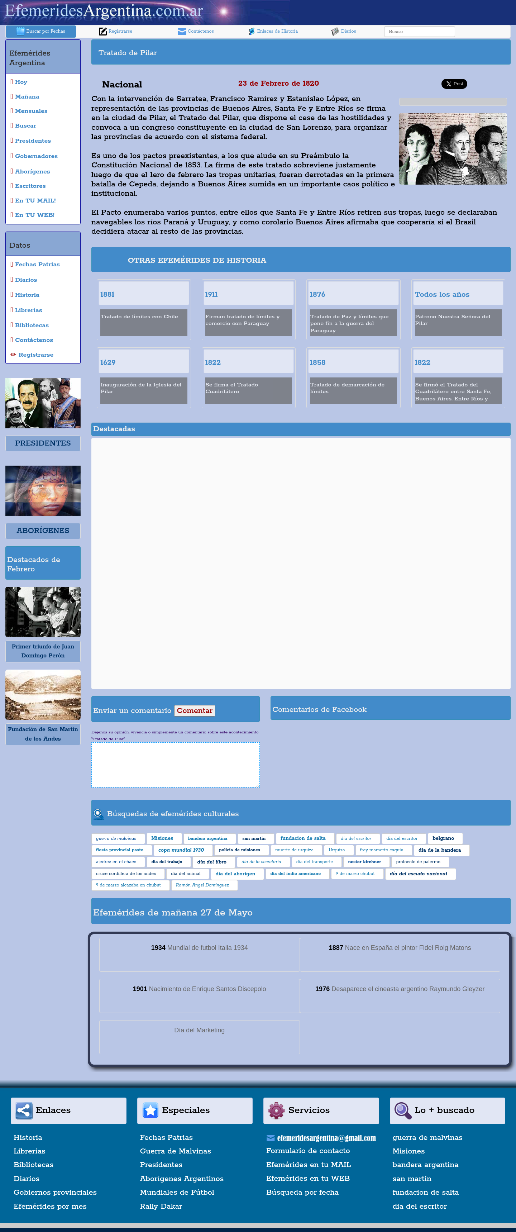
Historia (28, 1138)
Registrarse (115, 31)
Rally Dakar (161, 1207)
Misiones (409, 1151)
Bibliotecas (33, 1165)
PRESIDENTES (43, 443)
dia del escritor (420, 1207)
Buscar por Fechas (40, 31)
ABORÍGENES (42, 531)
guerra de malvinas (428, 1138)
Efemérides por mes (50, 1207)
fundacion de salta (426, 1193)
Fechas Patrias (166, 1138)
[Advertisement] (405, 52)
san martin (412, 1179)
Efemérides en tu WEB (308, 1179)
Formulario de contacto (308, 1151)
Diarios (343, 31)
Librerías (30, 1151)
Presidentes (161, 1165)
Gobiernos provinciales (55, 1193)
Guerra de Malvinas (175, 1151)
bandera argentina (426, 1165)
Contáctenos (196, 31)
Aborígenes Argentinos (182, 1179)
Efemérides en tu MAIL (308, 1165)
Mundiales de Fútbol (177, 1193)
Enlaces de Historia (272, 31)
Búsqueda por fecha (302, 1193)
